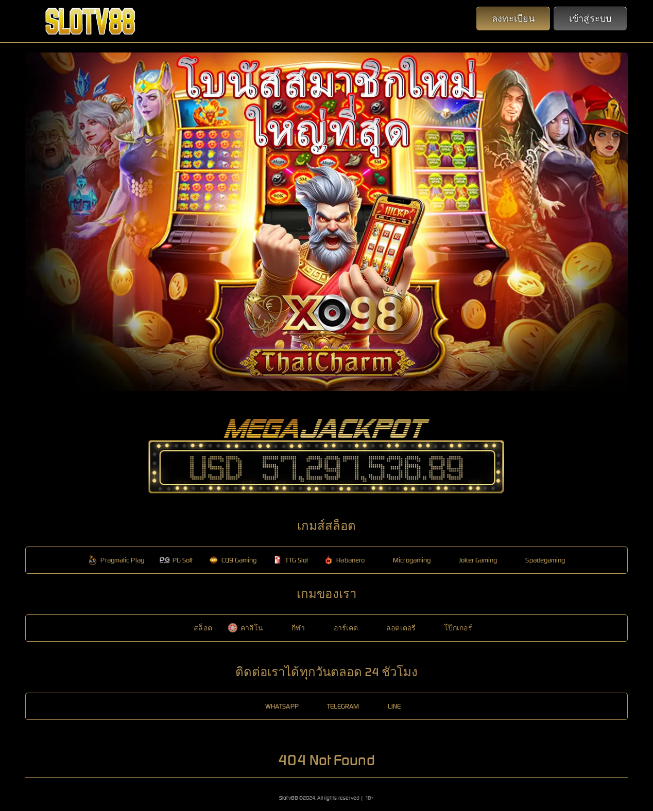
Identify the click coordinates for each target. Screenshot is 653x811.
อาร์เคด (339, 628)
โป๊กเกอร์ (451, 628)
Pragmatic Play (116, 560)
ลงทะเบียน (513, 18)
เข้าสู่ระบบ (590, 18)
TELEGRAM (336, 706)
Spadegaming (538, 560)
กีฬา (292, 628)
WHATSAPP (275, 706)
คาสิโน (246, 628)
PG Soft (176, 560)
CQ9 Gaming (233, 560)
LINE (388, 706)
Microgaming (405, 560)
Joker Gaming (471, 560)
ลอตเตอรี (394, 628)
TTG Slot (290, 560)
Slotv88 (288, 798)
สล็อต (196, 628)
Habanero (344, 560)
